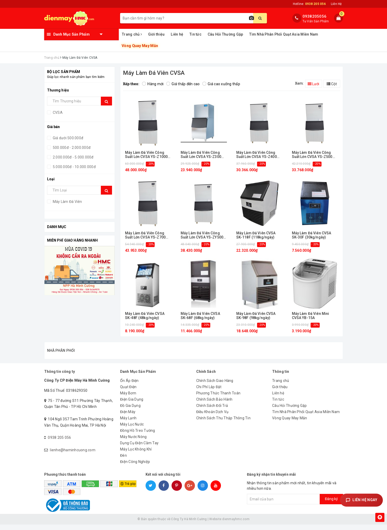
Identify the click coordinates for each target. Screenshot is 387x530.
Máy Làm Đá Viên (67, 202)
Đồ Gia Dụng (130, 411)
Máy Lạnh (128, 423)
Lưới (313, 84)
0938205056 (315, 16)
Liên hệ (177, 34)
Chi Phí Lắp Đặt (209, 392)
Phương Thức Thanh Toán (218, 398)
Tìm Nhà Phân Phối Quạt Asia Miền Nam (283, 34)
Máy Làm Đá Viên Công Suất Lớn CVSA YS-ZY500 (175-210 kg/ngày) (202, 235)
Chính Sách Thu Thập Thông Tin (223, 423)
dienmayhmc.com (236, 524)
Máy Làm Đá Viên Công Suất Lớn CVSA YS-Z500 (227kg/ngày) (312, 155)
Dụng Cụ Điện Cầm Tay (139, 448)
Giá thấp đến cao (183, 84)
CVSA (57, 112)
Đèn (123, 461)
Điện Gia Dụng (131, 405)
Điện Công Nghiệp (135, 467)
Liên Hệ (336, 4)
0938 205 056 (59, 443)
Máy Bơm (128, 398)
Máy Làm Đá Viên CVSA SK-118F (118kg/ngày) (256, 235)
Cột (332, 84)
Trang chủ (132, 34)
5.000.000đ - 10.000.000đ (74, 167)
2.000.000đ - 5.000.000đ (73, 157)
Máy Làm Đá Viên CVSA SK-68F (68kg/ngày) (200, 316)
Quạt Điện (128, 392)
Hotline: (309, 4)
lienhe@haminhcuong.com (72, 455)
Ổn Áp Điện (129, 386)
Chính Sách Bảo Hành (214, 405)
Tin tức (195, 34)
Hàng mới (152, 84)
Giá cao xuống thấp (221, 84)
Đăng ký (331, 504)
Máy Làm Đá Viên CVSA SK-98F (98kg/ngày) (256, 316)
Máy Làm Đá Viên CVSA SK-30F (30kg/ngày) (311, 235)
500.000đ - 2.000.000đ (71, 147)
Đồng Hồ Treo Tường (137, 436)
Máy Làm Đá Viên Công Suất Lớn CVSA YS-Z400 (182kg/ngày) (256, 155)
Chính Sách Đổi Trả (212, 411)
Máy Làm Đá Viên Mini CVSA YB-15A (310, 316)
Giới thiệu (156, 34)
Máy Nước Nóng (133, 442)
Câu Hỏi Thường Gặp (225, 34)
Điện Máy (127, 417)
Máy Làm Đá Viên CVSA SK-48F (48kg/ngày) (145, 316)
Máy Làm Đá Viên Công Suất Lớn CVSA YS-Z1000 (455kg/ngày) (146, 155)
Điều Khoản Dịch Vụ (212, 417)
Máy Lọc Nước (132, 430)
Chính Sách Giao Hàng (214, 386)
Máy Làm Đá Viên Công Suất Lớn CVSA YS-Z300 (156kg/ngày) (201, 155)
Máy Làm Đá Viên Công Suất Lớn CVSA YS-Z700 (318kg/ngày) (145, 235)
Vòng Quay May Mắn (140, 46)
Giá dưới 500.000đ (67, 138)
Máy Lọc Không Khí (136, 455)
